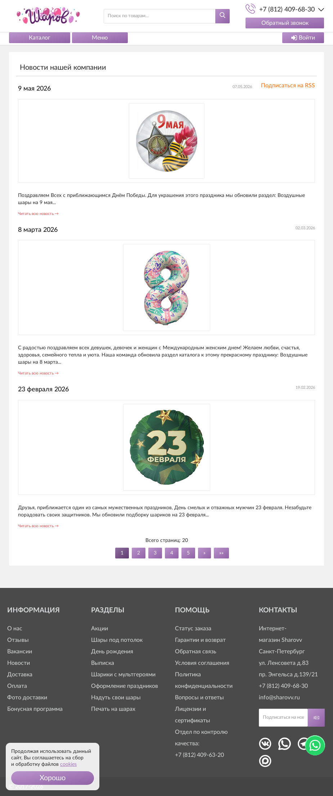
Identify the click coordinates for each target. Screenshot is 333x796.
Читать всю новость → (38, 214)
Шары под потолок (117, 640)
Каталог (39, 38)
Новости (18, 663)
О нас (14, 628)
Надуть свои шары (116, 697)
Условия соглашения (202, 663)
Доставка (19, 674)
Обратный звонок (285, 23)
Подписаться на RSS (288, 85)
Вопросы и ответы (199, 697)
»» (221, 553)
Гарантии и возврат (200, 640)
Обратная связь (195, 651)
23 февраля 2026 (43, 389)
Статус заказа (193, 628)
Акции (99, 628)
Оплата (17, 686)
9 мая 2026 (34, 89)
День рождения (112, 651)
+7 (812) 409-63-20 (199, 755)
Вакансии (19, 651)
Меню (100, 38)
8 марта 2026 (38, 230)
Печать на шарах (113, 709)
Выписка (102, 663)
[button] (52, 778)
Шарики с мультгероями (123, 674)
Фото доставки (27, 697)
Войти (303, 38)
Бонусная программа (35, 709)
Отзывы (18, 640)
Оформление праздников (124, 686)
